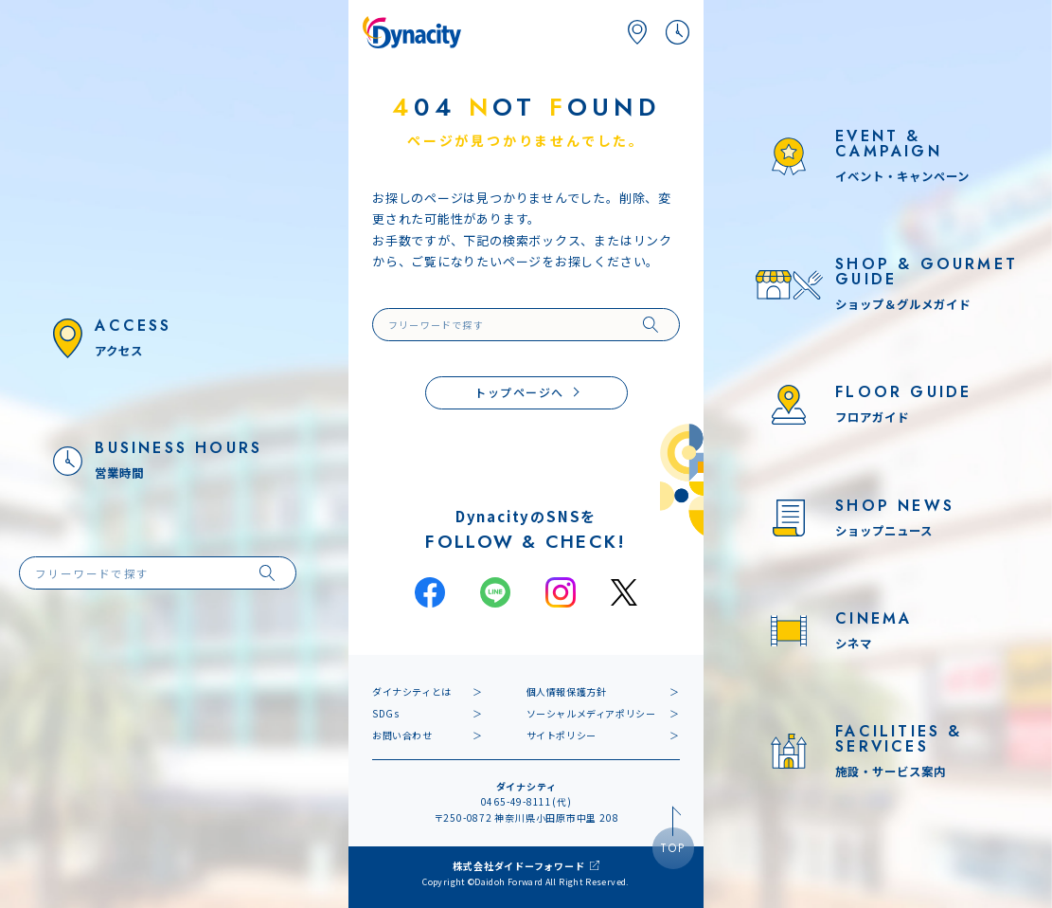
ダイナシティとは (412, 691)
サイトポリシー (561, 735)
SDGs (385, 713)
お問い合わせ (402, 735)
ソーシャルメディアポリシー (591, 713)
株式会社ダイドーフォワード (518, 866)
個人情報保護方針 (566, 691)
